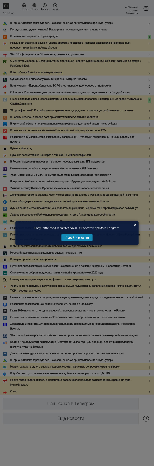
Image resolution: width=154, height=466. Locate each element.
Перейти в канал (77, 237)
